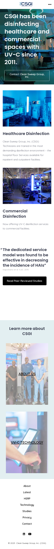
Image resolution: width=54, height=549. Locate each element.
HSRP (27, 498)
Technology (27, 504)
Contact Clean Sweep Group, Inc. (27, 75)
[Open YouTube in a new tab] (30, 534)
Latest (27, 492)
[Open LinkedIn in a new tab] (23, 534)
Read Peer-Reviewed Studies (24, 280)
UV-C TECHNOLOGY (27, 442)
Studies (27, 511)
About (27, 485)
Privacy (27, 517)
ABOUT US (27, 374)
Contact (27, 523)
